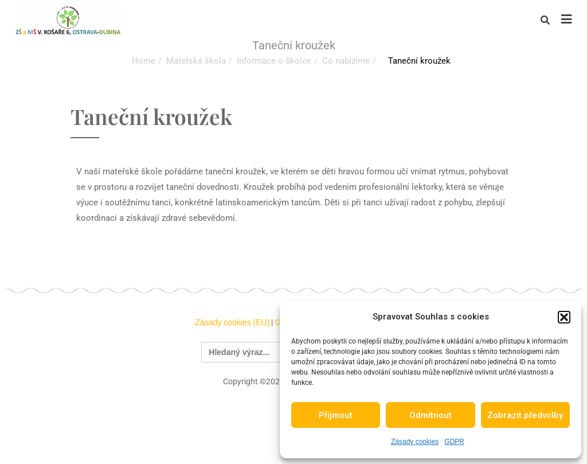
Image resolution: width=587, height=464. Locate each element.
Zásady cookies (415, 442)
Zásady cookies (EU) (232, 322)
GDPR (454, 442)
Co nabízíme (346, 61)
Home (143, 61)
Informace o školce (274, 61)
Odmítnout (430, 415)
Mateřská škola (196, 61)
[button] (564, 317)
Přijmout (336, 415)
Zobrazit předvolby (525, 415)
